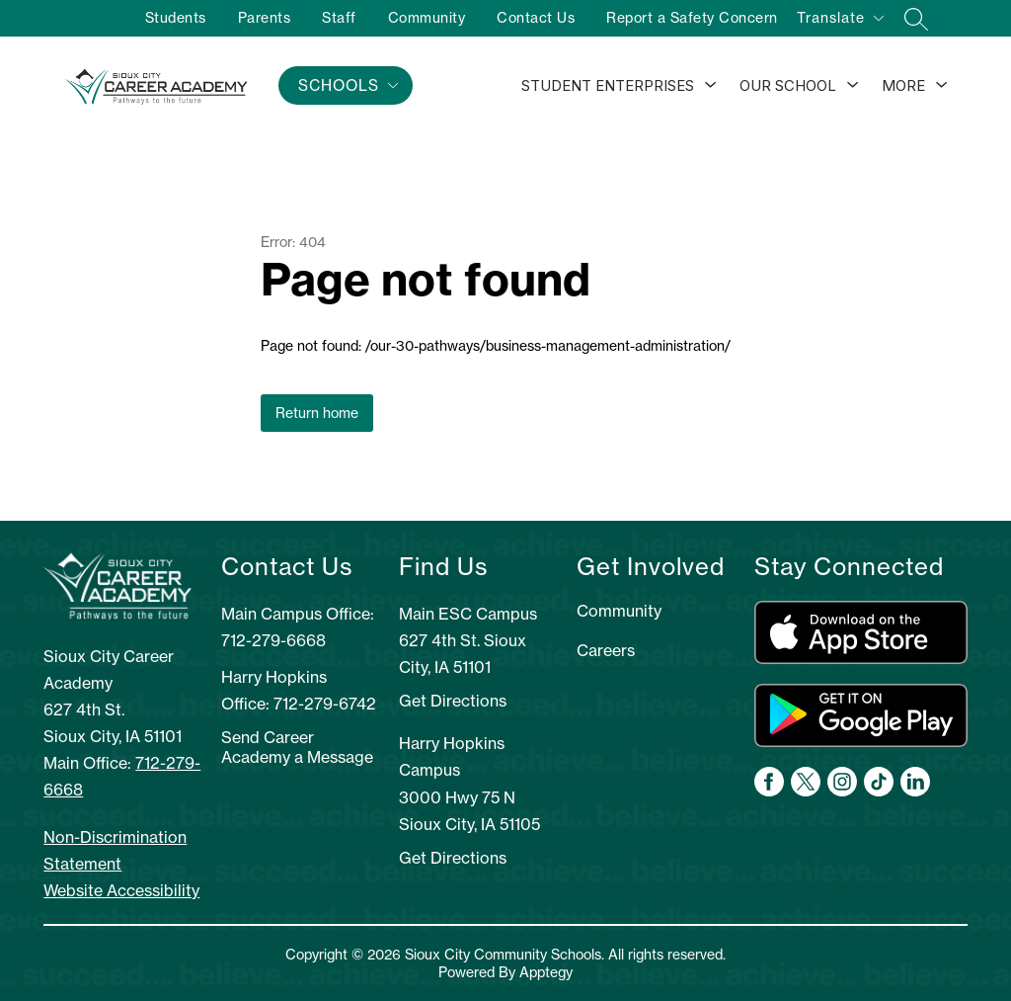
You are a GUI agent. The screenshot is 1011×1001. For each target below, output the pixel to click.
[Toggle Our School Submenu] (853, 86)
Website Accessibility (121, 890)
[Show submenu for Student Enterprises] (607, 86)
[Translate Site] (840, 21)
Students (175, 18)
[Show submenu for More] (903, 86)
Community (427, 18)
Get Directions (452, 700)
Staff (339, 18)
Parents (264, 18)
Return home (316, 413)
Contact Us (536, 18)
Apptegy (546, 972)
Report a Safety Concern (692, 18)
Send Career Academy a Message (297, 747)
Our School (787, 85)
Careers (606, 650)
